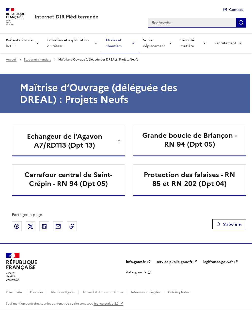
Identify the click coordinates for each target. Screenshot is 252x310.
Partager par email (58, 226)
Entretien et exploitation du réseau (68, 43)
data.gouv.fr (136, 272)
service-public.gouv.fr (174, 261)
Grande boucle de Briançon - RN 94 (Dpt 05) (189, 140)
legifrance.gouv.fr (218, 261)
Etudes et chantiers (114, 43)
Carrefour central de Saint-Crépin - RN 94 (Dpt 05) (68, 179)
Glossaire (36, 292)
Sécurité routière (187, 43)
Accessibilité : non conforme (103, 292)
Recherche (241, 23)
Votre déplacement (154, 43)
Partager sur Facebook (17, 226)
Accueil (11, 59)
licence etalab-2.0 (106, 303)
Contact (236, 9)
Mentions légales (63, 292)
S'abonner (229, 224)
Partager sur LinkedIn (44, 226)
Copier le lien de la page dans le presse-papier (72, 226)
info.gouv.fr (136, 261)
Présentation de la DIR (19, 43)
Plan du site (14, 292)
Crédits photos (178, 292)
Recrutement (225, 43)
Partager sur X (30, 226)
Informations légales (145, 292)
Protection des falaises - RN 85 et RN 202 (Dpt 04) (189, 179)
